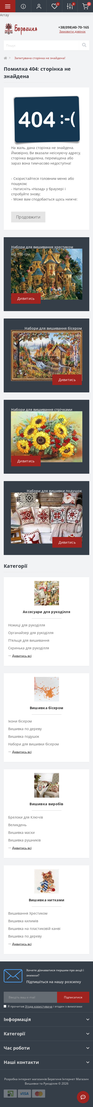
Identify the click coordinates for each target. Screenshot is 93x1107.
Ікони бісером (20, 721)
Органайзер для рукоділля (31, 632)
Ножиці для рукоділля (26, 625)
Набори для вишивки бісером (33, 744)
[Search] (84, 45)
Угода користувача (38, 1006)
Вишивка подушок (23, 736)
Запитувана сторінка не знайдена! (39, 58)
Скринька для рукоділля (28, 648)
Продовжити (28, 217)
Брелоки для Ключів (25, 817)
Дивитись (25, 298)
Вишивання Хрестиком (27, 913)
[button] (38, 6)
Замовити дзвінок (72, 31)
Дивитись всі (19, 656)
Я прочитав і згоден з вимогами (45, 1006)
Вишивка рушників (24, 840)
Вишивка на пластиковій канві (34, 928)
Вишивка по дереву (25, 728)
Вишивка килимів (23, 921)
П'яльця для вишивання (28, 640)
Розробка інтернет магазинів (25, 1079)
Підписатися (73, 997)
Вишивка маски (21, 832)
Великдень (17, 824)
